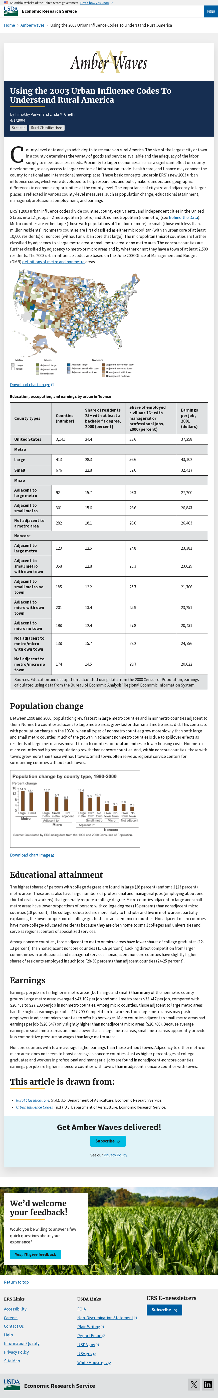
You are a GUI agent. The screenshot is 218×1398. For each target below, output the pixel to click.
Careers (11, 1317)
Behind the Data (183, 217)
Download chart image (30, 384)
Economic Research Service (49, 11)
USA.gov (84, 1353)
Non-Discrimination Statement (105, 1317)
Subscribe (105, 1141)
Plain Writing (88, 1326)
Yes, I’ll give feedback (35, 1254)
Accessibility (15, 1309)
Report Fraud (89, 1335)
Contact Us (14, 1326)
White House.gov (92, 1362)
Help (8, 1335)
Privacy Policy (115, 1154)
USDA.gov (86, 1344)
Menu (211, 11)
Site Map (12, 1361)
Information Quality (22, 1343)
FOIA (81, 1309)
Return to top (16, 1282)
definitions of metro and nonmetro (53, 261)
